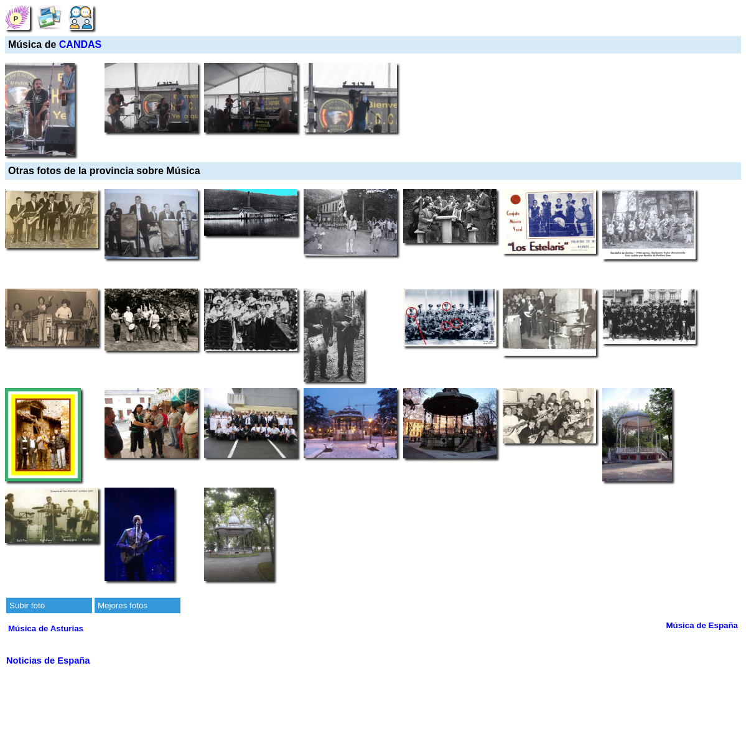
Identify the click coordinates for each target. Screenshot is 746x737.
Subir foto (27, 605)
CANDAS (80, 44)
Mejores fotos (122, 605)
